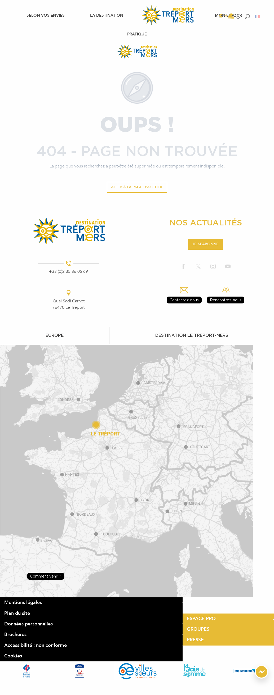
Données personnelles (28, 624)
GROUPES (198, 629)
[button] (247, 16)
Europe (55, 335)
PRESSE (195, 640)
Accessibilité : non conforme (35, 645)
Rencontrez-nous (225, 300)
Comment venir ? (45, 576)
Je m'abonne (205, 244)
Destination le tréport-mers (191, 335)
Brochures (15, 634)
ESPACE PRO (201, 618)
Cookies (13, 656)
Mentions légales (23, 602)
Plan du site (17, 613)
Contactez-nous (184, 300)
